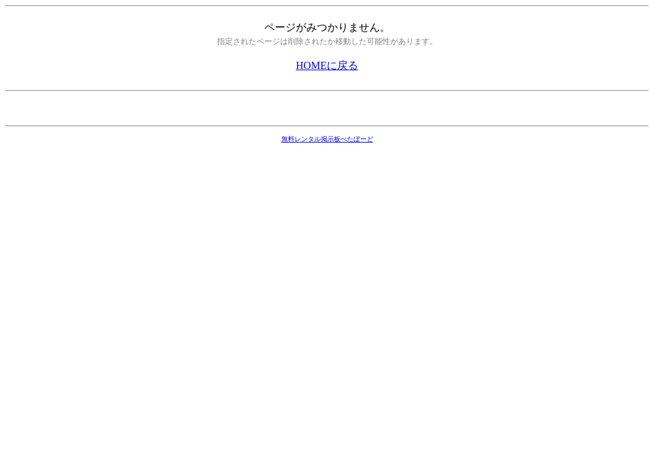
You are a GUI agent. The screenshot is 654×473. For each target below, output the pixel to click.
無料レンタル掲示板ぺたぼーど (327, 139)
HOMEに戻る (327, 65)
